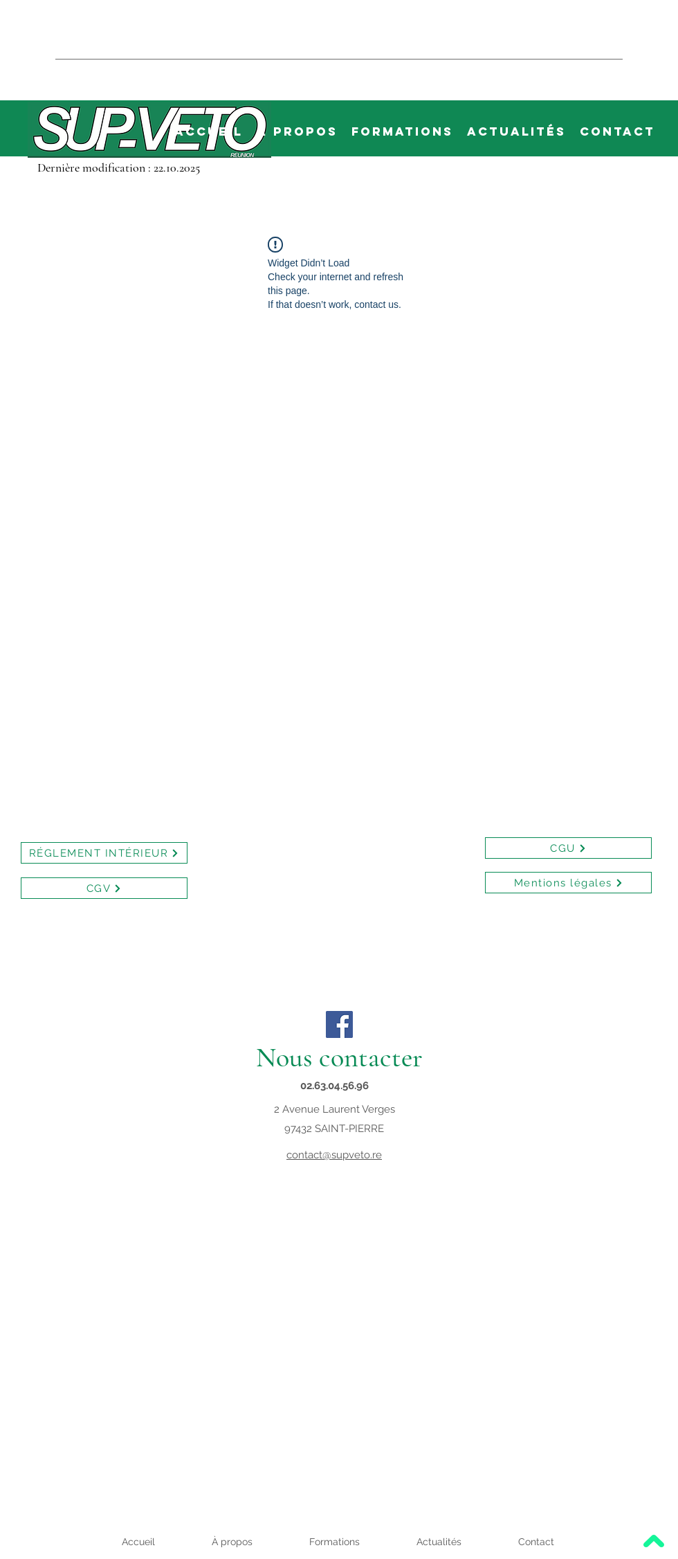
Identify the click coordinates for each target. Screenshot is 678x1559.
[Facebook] (339, 1024)
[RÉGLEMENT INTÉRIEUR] (104, 853)
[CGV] (104, 888)
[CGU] (568, 848)
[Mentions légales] (568, 882)
